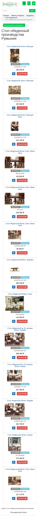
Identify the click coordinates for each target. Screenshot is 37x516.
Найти (32, 10)
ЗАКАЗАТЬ (22, 73)
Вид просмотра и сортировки (14, 25)
